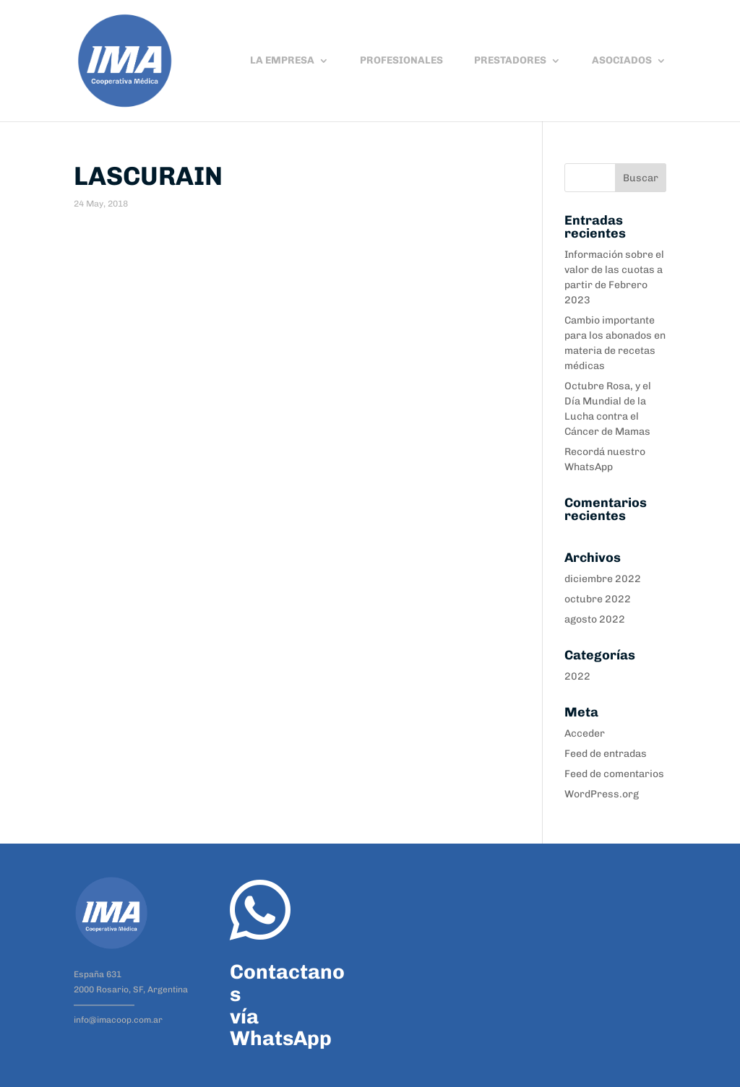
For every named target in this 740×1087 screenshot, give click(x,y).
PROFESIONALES (401, 61)
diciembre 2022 (602, 579)
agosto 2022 (594, 619)
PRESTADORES (510, 61)
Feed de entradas (605, 754)
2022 (577, 676)
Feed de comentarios (614, 774)
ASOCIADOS (622, 61)
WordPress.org (601, 794)
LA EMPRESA (282, 61)
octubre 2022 (597, 599)
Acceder (584, 733)
